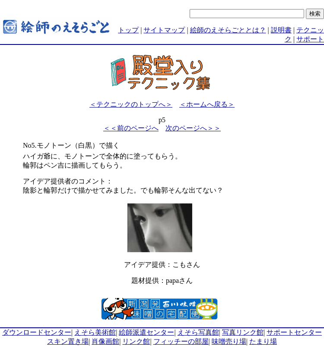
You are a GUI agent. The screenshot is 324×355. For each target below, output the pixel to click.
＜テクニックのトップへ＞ (130, 104)
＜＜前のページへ (131, 128)
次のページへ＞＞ (193, 128)
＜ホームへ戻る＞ (207, 104)
